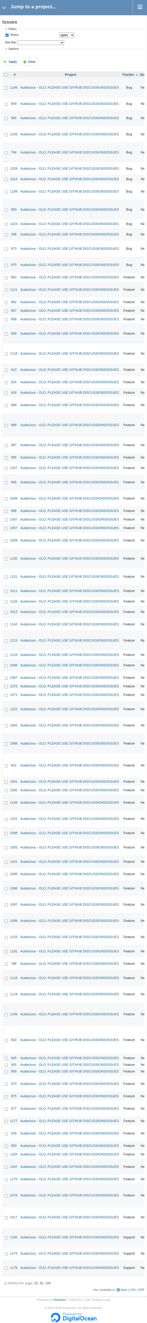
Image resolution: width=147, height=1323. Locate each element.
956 (13, 1071)
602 (13, 765)
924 (13, 382)
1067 (13, 677)
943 (13, 1040)
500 (13, 1146)
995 (13, 457)
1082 (13, 725)
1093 (13, 847)
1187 (13, 1167)
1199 (13, 191)
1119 (13, 994)
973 (13, 248)
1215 (13, 640)
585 (13, 118)
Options (13, 49)
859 (13, 104)
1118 (13, 353)
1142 (13, 624)
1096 (13, 888)
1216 (13, 655)
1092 (13, 790)
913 (13, 370)
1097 (13, 904)
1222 (13, 709)
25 (36, 1283)
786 (13, 963)
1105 (13, 134)
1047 (13, 519)
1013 (13, 612)
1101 (13, 861)
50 (42, 1283)
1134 (13, 601)
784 (13, 152)
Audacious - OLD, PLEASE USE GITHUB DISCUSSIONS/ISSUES (69, 87)
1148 (13, 802)
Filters (12, 29)
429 (13, 1133)
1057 (13, 528)
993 (13, 209)
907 (13, 310)
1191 (13, 951)
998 (13, 511)
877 (13, 1108)
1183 (13, 1154)
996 (13, 482)
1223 (13, 224)
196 (13, 234)
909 (13, 333)
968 (13, 405)
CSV (133, 1290)
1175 (13, 1253)
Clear (31, 61)
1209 (13, 168)
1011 (13, 591)
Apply (13, 61)
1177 (13, 1121)
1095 (13, 874)
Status (14, 34)
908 (13, 319)
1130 (13, 558)
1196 (13, 1014)
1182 (13, 1237)
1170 (13, 1179)
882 (13, 302)
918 (13, 392)
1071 (13, 695)
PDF (141, 1290)
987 (13, 445)
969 (13, 425)
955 (13, 1065)
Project (70, 75)
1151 (13, 819)
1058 (13, 540)
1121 (13, 289)
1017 (13, 1217)
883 (13, 277)
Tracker (128, 75)
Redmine (59, 1300)
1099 (13, 921)
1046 (13, 498)
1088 (13, 743)
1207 (13, 468)
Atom (123, 1290)
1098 (13, 833)
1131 (13, 576)
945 (13, 1058)
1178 (13, 1268)
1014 (13, 179)
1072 (13, 686)
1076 (13, 1195)
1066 (13, 665)
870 (13, 1084)
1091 (13, 781)
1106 (13, 87)
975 (13, 265)
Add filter (10, 42)
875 (13, 1096)
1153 (13, 937)
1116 (13, 978)
